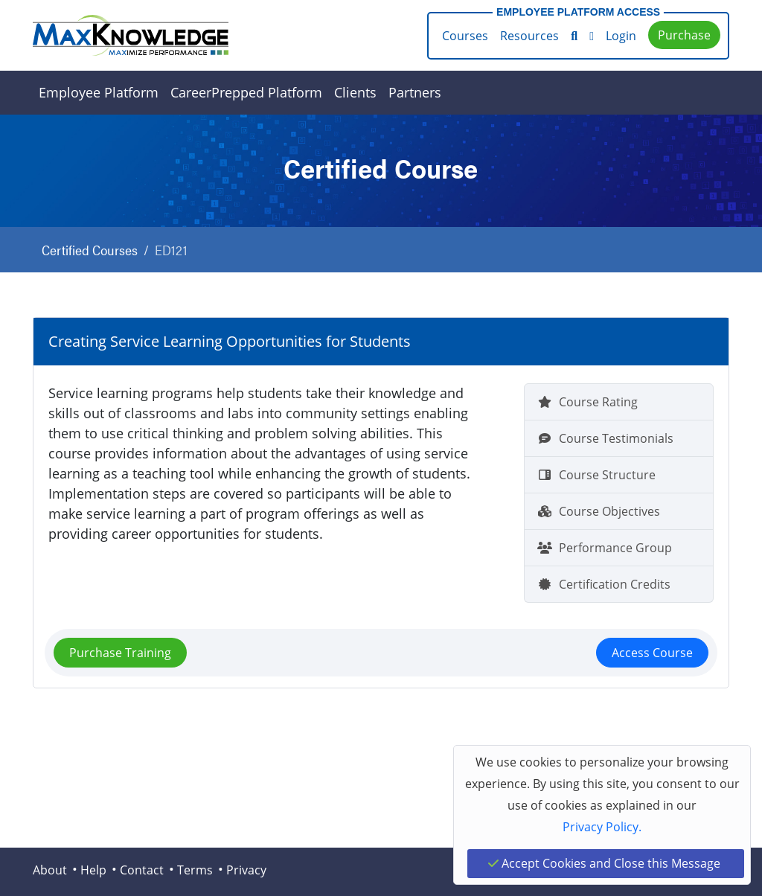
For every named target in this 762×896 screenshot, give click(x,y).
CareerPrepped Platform (246, 92)
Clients (355, 92)
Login (621, 36)
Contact (142, 870)
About (50, 870)
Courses (465, 36)
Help (93, 870)
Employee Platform (99, 92)
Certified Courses (90, 249)
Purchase (684, 35)
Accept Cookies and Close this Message (604, 863)
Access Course (652, 652)
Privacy (246, 870)
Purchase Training (120, 652)
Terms (195, 870)
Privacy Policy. (602, 827)
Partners (414, 92)
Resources (529, 36)
